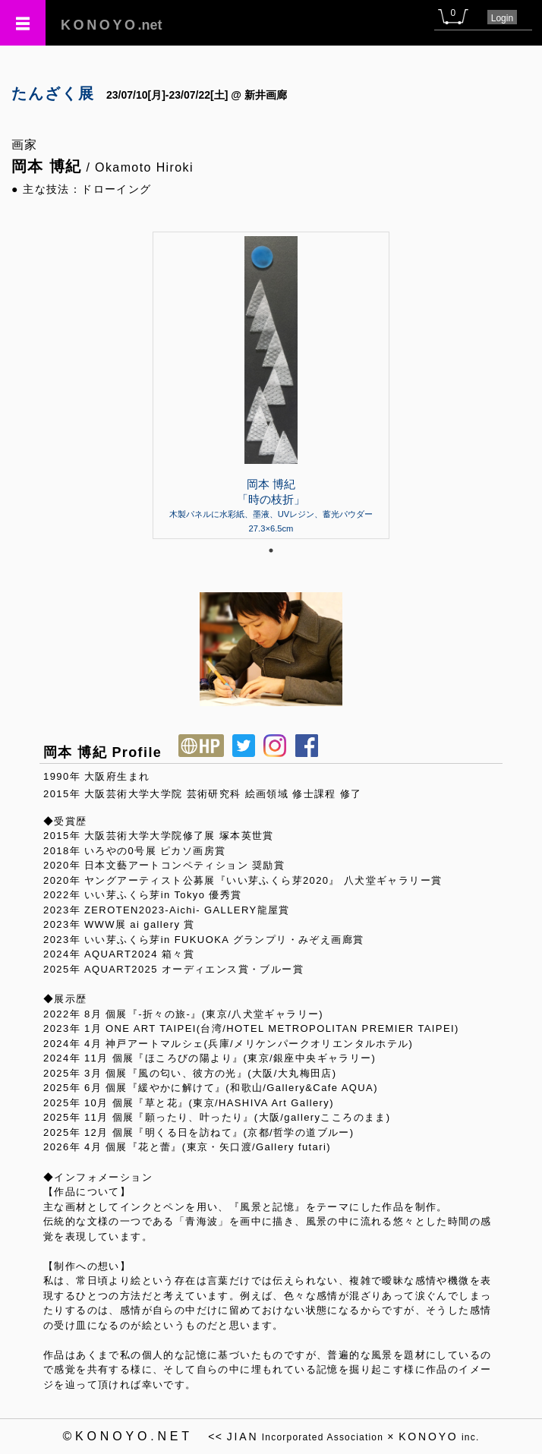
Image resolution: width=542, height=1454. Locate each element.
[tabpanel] (271, 385)
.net (111, 25)
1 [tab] (271, 550)
